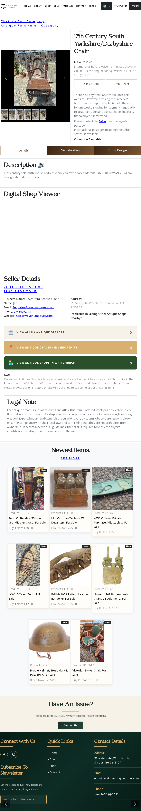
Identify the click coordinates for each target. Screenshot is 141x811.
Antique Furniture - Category (30, 25)
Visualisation (70, 150)
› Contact (53, 772)
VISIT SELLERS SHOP (23, 287)
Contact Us (70, 725)
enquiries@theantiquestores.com (116, 778)
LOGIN (135, 6)
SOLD (56, 6)
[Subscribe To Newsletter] (23, 799)
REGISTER (120, 6)
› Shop (51, 766)
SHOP (48, 6)
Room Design (117, 150)
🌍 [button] (105, 6)
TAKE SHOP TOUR (20, 291)
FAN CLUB (67, 6)
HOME (27, 6)
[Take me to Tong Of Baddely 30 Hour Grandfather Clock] (28, 502)
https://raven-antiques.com (34, 316)
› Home (52, 753)
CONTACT (81, 6)
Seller (102, 121)
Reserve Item (90, 84)
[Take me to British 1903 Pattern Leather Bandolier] (70, 578)
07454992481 (23, 311)
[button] (6, 78)
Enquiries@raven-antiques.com (33, 307)
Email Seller (121, 84)
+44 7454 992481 (106, 794)
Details (24, 150)
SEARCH (93, 6)
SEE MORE (70, 458)
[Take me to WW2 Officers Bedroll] (28, 578)
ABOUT (38, 6)
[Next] (135, 803)
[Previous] (5, 803)
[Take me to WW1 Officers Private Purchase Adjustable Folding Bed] (113, 502)
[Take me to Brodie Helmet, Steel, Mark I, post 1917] (49, 652)
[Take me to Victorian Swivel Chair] (91, 652)
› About (52, 759)
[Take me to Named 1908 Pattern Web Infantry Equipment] (113, 578)
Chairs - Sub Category (22, 21)
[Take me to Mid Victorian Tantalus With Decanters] (70, 502)
